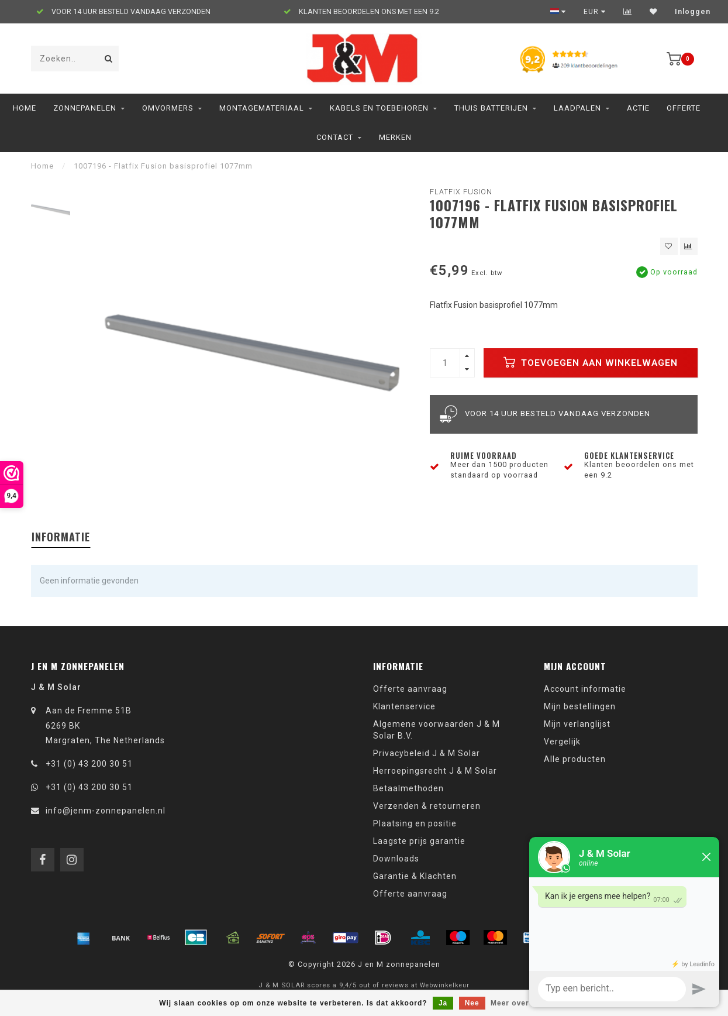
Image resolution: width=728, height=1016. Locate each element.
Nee (472, 1003)
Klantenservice (404, 706)
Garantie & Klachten (415, 876)
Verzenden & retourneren (427, 806)
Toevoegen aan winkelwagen (590, 362)
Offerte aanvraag (410, 689)
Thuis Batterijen (491, 108)
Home (24, 108)
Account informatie (585, 689)
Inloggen (692, 12)
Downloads (396, 858)
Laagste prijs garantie (419, 841)
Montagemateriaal (261, 108)
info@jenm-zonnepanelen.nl (105, 810)
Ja (443, 1003)
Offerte (684, 108)
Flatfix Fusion (461, 191)
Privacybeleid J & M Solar (426, 753)
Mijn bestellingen (580, 706)
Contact (334, 137)
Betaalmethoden (408, 788)
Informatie (61, 536)
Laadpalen (577, 108)
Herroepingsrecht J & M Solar (435, 770)
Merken (395, 137)
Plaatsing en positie (415, 823)
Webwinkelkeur (445, 985)
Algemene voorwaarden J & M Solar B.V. (436, 729)
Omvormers (168, 108)
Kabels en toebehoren (379, 108)
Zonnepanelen (84, 108)
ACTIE (638, 108)
